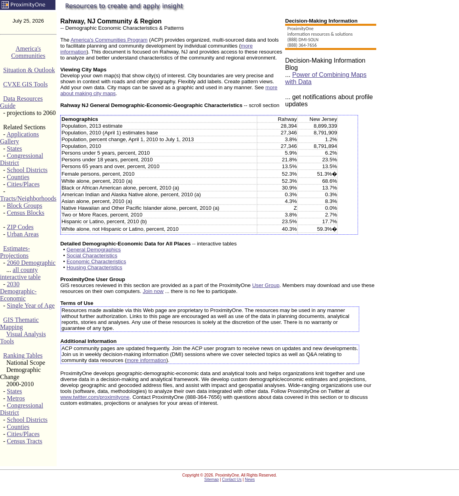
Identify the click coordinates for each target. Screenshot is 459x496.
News (250, 479)
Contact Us (232, 479)
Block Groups (24, 205)
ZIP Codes (20, 227)
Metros (16, 398)
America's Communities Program (108, 40)
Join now (153, 291)
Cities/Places (23, 184)
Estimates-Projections (15, 252)
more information (146, 360)
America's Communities (28, 52)
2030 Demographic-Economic (18, 291)
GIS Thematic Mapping (19, 323)
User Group (266, 285)
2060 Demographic (31, 262)
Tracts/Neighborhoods (28, 198)
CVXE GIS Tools (25, 84)
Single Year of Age (31, 305)
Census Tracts (24, 441)
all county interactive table (20, 273)
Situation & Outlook (29, 70)
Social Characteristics (92, 256)
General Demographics (94, 250)
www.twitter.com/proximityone (95, 397)
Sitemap (211, 479)
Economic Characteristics (96, 261)
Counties (18, 177)
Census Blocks (25, 212)
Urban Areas (22, 234)
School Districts (27, 170)
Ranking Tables (22, 355)
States (14, 148)
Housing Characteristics (94, 267)
